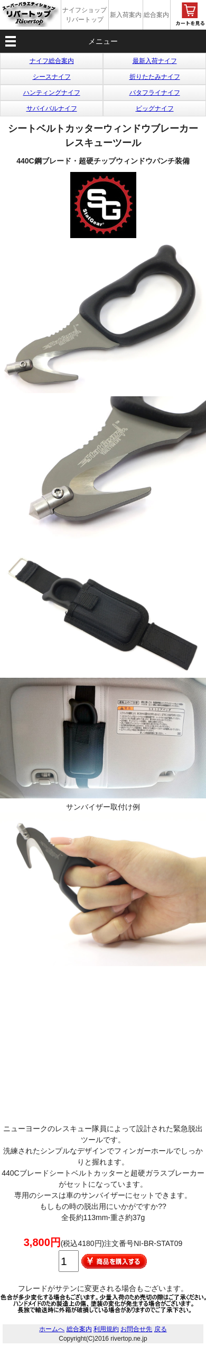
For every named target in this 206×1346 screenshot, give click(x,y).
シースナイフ (52, 76)
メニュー (103, 41)
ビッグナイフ (155, 108)
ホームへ (51, 1329)
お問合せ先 (136, 1329)
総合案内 (156, 15)
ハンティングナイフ (51, 92)
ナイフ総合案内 (52, 61)
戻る (160, 1329)
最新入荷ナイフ (155, 61)
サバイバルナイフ (51, 108)
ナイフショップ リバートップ (84, 14)
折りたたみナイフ (154, 76)
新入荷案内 (126, 15)
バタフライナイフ (154, 92)
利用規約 (106, 1329)
